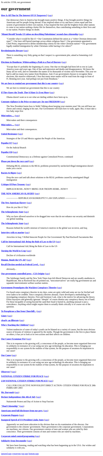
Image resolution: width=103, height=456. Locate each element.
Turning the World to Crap (13, 251)
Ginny (4, 316)
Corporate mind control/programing (17, 436)
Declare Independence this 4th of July (18, 397)
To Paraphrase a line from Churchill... (18, 311)
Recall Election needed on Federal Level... (20, 264)
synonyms (16, 454)
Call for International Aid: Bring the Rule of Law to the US (28, 241)
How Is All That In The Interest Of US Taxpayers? (24, 15)
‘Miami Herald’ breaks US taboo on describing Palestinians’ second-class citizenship (39, 34)
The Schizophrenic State (12, 212)
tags (50, 15)
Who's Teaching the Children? (15, 325)
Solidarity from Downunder (14, 441)
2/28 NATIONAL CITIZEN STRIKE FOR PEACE (24, 381)
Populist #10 (6, 152)
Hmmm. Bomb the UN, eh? (13, 260)
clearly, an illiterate (10, 320)
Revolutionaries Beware (12, 50)
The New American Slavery (13, 203)
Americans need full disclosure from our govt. (22, 411)
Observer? (6, 372)
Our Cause (6, 355)
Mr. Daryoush (7, 392)
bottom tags (34, 454)
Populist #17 (6, 143)
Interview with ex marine (12, 232)
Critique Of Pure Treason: (13, 184)
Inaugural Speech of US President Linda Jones (22, 420)
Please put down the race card (15, 161)
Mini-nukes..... (7, 115)
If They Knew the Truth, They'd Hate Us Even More (25, 92)
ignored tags (6, 454)
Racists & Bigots (8, 173)
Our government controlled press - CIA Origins (23, 273)
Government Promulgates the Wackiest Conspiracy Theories (28, 287)
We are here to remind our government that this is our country (29, 83)
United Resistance (9, 134)
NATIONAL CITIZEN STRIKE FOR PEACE (22, 376)
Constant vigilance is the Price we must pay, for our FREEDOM (30, 101)
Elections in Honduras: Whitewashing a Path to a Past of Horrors (31, 62)
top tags (24, 454)
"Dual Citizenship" (10, 406)
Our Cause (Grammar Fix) (13, 339)
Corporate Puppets (10, 415)
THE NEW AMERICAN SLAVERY (17, 193)
